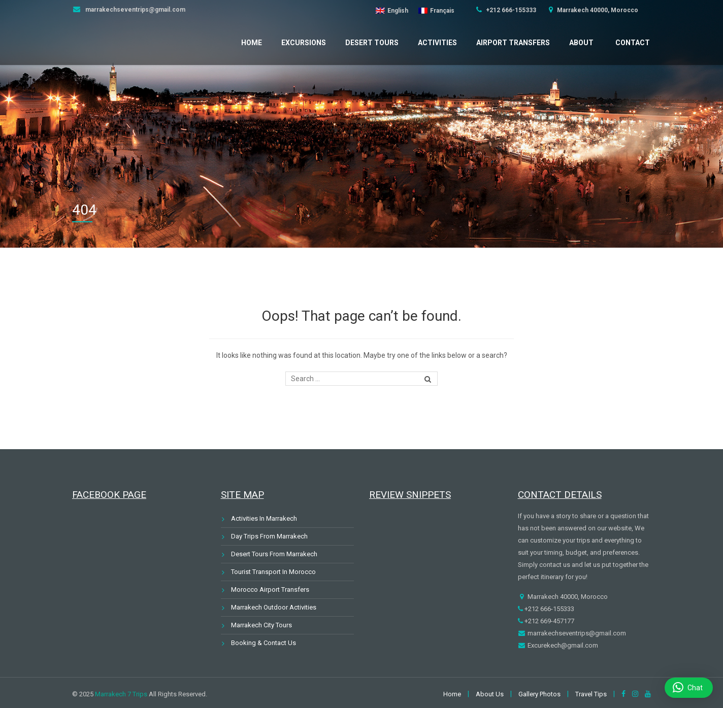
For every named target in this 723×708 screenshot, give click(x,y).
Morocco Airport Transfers (270, 589)
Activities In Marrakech (264, 518)
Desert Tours (372, 43)
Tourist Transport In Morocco (273, 572)
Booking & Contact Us (263, 643)
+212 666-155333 (510, 10)
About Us (490, 694)
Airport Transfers (513, 43)
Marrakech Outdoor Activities (273, 607)
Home (251, 43)
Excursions (303, 43)
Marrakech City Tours (261, 625)
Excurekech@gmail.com (562, 645)
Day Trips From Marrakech (269, 536)
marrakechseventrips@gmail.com (134, 9)
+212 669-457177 (548, 621)
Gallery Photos (539, 694)
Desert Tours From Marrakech (274, 554)
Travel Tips (591, 694)
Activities (437, 43)
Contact (632, 43)
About (581, 43)
